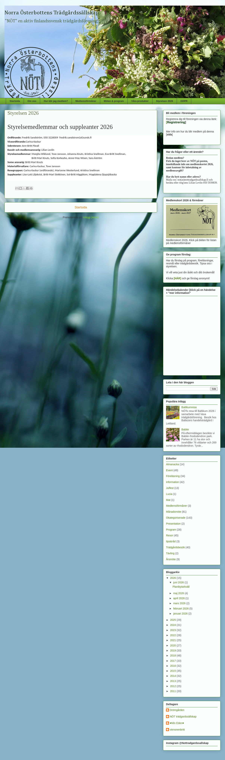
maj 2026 (179, 593)
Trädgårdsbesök (175, 547)
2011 (173, 691)
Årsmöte (171, 559)
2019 (173, 650)
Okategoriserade (175, 517)
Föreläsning (173, 476)
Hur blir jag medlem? (56, 101)
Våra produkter (140, 101)
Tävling (170, 553)
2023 (173, 630)
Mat (168, 499)
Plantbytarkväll (181, 586)
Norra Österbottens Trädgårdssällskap (51, 13)
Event (169, 470)
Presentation (173, 523)
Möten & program (114, 101)
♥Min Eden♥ (177, 723)
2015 (173, 670)
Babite (185, 429)
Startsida (15, 101)
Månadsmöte (173, 511)
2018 (173, 655)
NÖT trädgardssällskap (183, 716)
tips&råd (171, 541)
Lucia (169, 493)
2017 (173, 660)
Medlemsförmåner (85, 101)
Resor (169, 535)
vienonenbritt (177, 729)
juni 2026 (179, 582)
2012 (173, 686)
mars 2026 (179, 603)
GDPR (184, 101)
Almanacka (172, 464)
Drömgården (177, 710)
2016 (173, 665)
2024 (173, 624)
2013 (173, 681)
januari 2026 (180, 613)
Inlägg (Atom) (91, 217)
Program (171, 529)
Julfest (170, 488)
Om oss (31, 101)
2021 (173, 640)
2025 (173, 619)
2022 (173, 635)
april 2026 (179, 598)
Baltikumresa (189, 407)
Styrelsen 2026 (164, 101)
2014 (173, 675)
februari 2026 (181, 608)
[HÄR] (177, 278)
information (172, 482)
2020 (173, 645)
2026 (173, 577)
